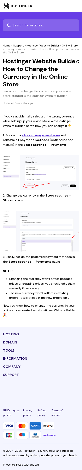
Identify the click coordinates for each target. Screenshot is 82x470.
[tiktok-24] (76, 389)
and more (49, 435)
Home (6, 45)
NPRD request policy (11, 413)
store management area (41, 135)
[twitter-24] (41, 389)
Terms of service (57, 413)
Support (18, 45)
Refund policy (42, 413)
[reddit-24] (64, 389)
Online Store (70, 45)
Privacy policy (27, 413)
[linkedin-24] (5, 389)
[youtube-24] (52, 389)
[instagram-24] (29, 389)
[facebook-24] (17, 389)
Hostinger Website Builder (42, 45)
